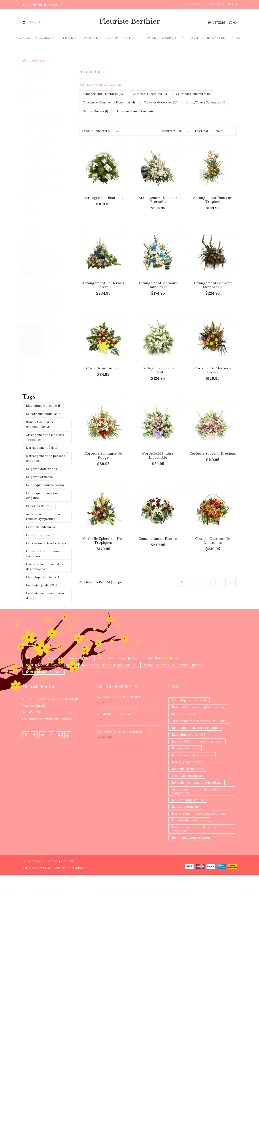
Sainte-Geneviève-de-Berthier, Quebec (173, 665)
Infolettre (68, 861)
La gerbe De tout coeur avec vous (43, 553)
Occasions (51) (33, 197)
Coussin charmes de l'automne (212, 540)
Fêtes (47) (30, 206)
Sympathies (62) (34, 108)
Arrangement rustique (103, 198)
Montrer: (168, 131)
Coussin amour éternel (158, 538)
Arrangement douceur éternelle (158, 200)
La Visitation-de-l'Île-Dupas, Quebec (109, 665)
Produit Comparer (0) (97, 131)
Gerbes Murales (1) (40, 178)
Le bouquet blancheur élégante (42, 495)
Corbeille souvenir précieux (212, 453)
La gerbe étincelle (39, 477)
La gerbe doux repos (41, 469)
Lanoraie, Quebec (78, 658)
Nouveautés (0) (33, 234)
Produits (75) (32, 215)
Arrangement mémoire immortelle (158, 285)
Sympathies (41, 61)
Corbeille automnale (41, 527)
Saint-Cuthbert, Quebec (43, 672)
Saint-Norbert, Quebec (163, 658)
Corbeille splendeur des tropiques (103, 540)
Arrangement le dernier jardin (103, 285)
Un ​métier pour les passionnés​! (120, 731)
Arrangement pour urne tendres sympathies (44, 516)
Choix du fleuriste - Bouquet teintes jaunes (59, 263)
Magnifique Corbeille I (42, 577)
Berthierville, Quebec (41, 658)
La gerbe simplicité (40, 535)
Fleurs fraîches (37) (36, 90)
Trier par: (202, 131)
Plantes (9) (30, 99)
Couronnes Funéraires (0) (45, 136)
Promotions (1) (33, 225)
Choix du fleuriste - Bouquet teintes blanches (59, 299)
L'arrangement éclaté (41, 448)
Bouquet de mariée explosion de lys (40, 424)
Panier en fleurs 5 (39, 506)
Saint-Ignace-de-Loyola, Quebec (50, 665)
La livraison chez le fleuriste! (118, 697)
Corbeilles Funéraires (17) (45, 127)
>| (231, 581)
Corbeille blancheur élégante (158, 370)
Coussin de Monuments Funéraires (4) (44, 147)
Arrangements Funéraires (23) (48, 117)
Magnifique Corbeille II (43, 406)
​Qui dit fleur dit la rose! (114, 714)
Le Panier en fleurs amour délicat (45, 595)
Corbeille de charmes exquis (212, 370)
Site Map (52, 861)
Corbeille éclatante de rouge (103, 455)
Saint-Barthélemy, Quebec (118, 658)
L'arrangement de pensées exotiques (45, 458)
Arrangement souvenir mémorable (212, 285)
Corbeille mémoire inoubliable (158, 455)
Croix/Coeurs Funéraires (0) (47, 169)
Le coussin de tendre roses (46, 543)
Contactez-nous (33, 861)
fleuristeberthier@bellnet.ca (50, 719)
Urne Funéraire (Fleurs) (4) (46, 187)
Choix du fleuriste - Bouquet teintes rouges (59, 334)
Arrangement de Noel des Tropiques (45, 437)
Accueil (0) (30, 80)
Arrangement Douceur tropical (212, 200)
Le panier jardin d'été (42, 585)
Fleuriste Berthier (129, 21)
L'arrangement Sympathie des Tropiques (45, 566)
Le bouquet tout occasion (45, 485)
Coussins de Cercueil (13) (44, 159)
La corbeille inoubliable (43, 414)
